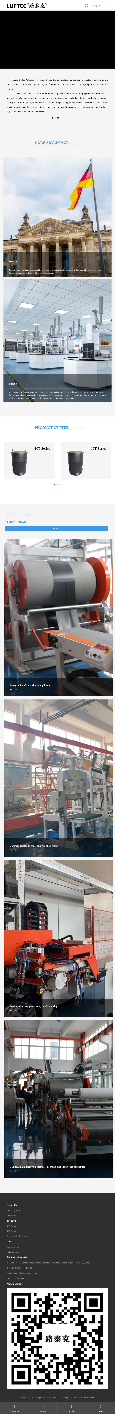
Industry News (13, 1252)
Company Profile (14, 1211)
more (56, 529)
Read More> (57, 118)
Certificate (11, 1215)
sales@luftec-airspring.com (25, 1273)
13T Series (11, 1231)
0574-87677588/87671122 (23, 1268)
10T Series (11, 1226)
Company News (14, 1247)
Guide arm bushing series (18, 1236)
